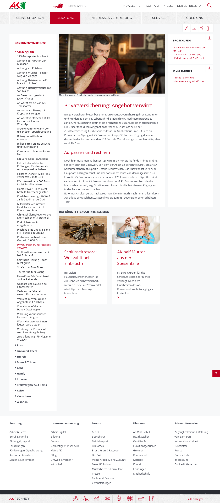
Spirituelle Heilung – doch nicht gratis (32, 261)
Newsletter (132, 5)
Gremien (138, 450)
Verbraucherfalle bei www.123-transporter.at (31, 293)
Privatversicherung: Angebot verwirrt (34, 246)
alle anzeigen (196, 499)
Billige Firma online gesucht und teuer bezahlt (33, 145)
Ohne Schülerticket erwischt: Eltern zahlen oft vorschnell (34, 216)
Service (159, 18)
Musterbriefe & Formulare (107, 469)
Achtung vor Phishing (29, 68)
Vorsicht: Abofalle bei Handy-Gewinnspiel (29, 308)
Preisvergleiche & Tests (32, 385)
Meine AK (56, 450)
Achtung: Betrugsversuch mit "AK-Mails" (34, 89)
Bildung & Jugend (19, 441)
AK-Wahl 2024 (141, 432)
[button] (209, 5)
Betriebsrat (98, 436)
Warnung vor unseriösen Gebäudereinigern (31, 315)
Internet (22, 379)
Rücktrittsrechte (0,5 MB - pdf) (188, 58)
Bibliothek (98, 445)
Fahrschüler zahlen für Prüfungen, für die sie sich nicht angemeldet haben (32, 166)
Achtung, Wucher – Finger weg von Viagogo (32, 74)
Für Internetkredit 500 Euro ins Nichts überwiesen (33, 183)
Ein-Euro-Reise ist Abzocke (32, 158)
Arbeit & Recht (17, 432)
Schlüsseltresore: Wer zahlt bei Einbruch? (33, 254)
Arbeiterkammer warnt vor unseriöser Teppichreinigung (34, 130)
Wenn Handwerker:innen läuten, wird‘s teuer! (32, 323)
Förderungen (17, 445)
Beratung (65, 18)
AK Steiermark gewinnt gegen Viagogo (30, 97)
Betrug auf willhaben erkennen (29, 137)
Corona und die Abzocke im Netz (33, 153)
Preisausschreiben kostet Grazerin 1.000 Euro (32, 239)
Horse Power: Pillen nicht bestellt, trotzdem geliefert (32, 190)
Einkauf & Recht (27, 351)
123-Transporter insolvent (32, 56)
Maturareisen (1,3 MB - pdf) (187, 54)
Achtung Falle (26, 51)
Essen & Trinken (27, 362)
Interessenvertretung (111, 18)
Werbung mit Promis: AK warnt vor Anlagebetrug (31, 330)
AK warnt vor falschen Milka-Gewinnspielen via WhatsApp (34, 121)
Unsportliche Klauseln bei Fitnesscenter (32, 285)
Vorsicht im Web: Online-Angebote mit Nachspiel (32, 300)
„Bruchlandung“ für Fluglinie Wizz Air (34, 338)
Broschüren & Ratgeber (105, 450)
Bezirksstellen (141, 436)
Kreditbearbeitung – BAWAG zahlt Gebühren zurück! (33, 198)
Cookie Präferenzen (185, 464)
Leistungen (139, 469)
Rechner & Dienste (103, 478)
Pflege (54, 455)
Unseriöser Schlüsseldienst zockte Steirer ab (33, 278)
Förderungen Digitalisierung (25, 450)
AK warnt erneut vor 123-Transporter (32, 104)
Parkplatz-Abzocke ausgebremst (28, 223)
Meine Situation (30, 18)
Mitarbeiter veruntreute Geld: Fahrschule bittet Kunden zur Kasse (31, 207)
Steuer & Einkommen (22, 459)
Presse (168, 5)
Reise (20, 390)
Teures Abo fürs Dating (30, 271)
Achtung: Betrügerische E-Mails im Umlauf (32, 82)
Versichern (24, 396)
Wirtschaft (57, 464)
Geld (20, 368)
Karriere (138, 459)
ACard (95, 432)
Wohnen (22, 401)
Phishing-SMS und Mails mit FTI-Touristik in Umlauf (33, 231)
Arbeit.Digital (58, 432)
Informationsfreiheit (186, 441)
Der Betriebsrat (190, 5)
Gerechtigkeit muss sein (65, 445)
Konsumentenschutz (30, 43)
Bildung (55, 436)
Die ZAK (96, 455)
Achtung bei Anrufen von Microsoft (31, 62)
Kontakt (152, 5)
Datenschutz (181, 455)
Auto (20, 345)
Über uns (194, 18)
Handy (21, 373)
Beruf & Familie (18, 436)
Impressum (181, 459)
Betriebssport (100, 441)
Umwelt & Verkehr (62, 459)
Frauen (55, 441)
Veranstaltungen (101, 482)
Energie (21, 356)
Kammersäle (140, 455)
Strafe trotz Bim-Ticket (30, 267)
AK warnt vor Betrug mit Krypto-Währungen (31, 112)
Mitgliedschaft (141, 473)
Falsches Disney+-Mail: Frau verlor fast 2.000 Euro (33, 175)
